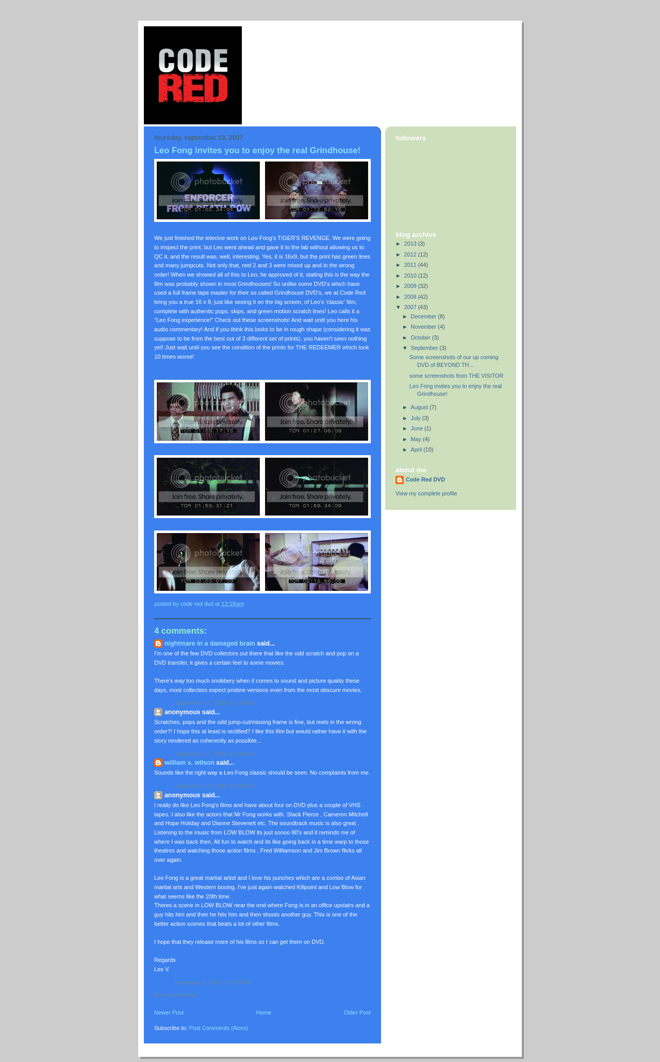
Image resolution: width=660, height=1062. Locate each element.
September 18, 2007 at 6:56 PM (215, 786)
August (420, 407)
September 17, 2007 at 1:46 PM (215, 754)
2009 (411, 286)
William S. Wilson (189, 762)
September (425, 348)
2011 (411, 265)
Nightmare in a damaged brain (209, 643)
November (424, 327)
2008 (411, 297)
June (417, 428)
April (417, 449)
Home (263, 1012)
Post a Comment (175, 995)
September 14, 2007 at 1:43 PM (215, 703)
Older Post (357, 1012)
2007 (411, 307)
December (424, 316)
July (416, 418)
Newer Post (169, 1012)
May (417, 439)
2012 (411, 254)
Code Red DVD (425, 479)
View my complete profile (426, 493)
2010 (411, 275)
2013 (411, 243)
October (421, 337)
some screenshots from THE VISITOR (456, 376)
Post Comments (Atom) (219, 1028)
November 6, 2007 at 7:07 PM (212, 982)
